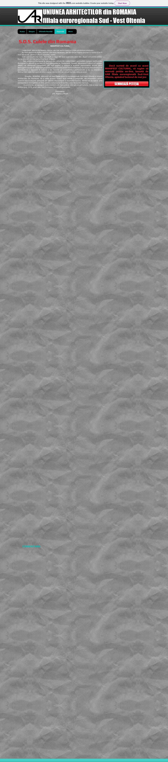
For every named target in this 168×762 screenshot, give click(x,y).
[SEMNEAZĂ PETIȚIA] (126, 83)
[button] (35, 114)
